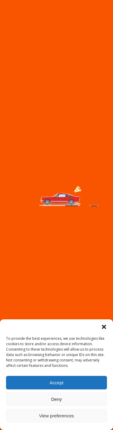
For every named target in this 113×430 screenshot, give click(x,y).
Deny (56, 399)
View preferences (56, 415)
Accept (57, 382)
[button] (104, 327)
